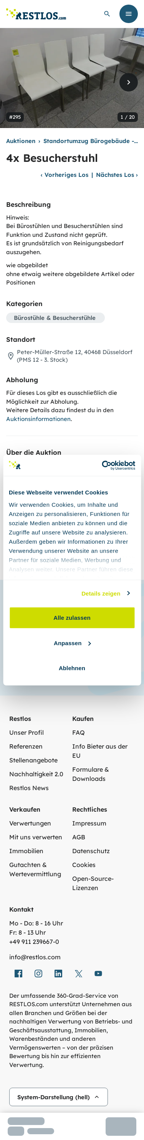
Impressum (89, 823)
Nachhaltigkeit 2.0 (36, 774)
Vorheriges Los (64, 174)
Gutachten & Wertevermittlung (35, 869)
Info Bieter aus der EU (99, 750)
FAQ (78, 732)
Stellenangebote (33, 760)
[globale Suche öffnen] (107, 14)
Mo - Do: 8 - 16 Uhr (36, 923)
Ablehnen (72, 668)
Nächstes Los (117, 174)
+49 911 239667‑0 (34, 941)
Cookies (84, 865)
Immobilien (26, 851)
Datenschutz (91, 851)
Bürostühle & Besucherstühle (55, 318)
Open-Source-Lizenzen (93, 883)
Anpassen (72, 642)
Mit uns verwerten (35, 837)
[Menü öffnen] (128, 14)
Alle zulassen (71, 617)
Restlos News (29, 788)
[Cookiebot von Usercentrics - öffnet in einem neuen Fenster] (102, 465)
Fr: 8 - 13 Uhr (27, 932)
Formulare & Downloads (90, 774)
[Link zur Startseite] (36, 14)
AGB (78, 837)
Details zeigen (100, 593)
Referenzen (26, 746)
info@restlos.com (35, 957)
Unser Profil (26, 732)
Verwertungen (30, 823)
